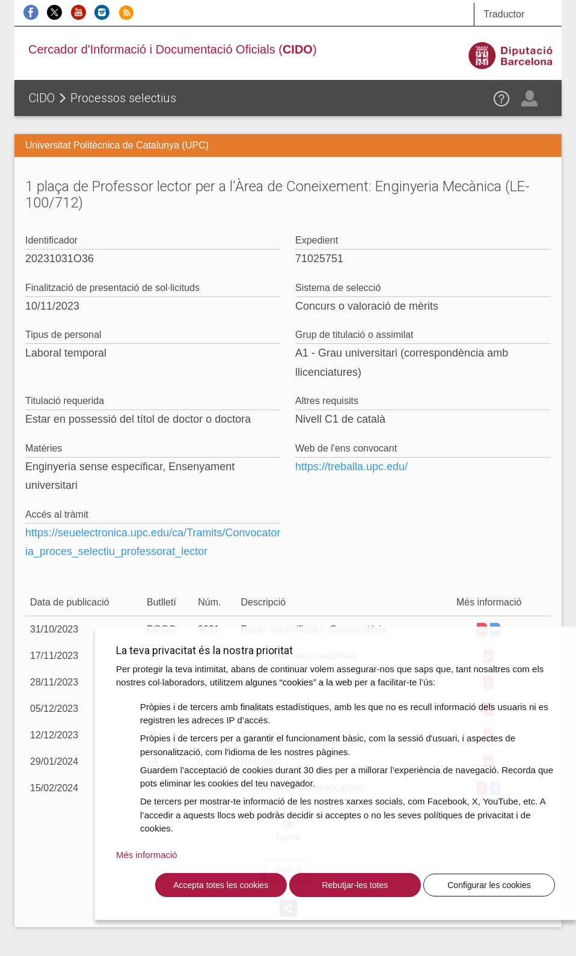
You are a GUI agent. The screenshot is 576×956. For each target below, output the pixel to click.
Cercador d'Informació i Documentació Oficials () (172, 49)
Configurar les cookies (489, 885)
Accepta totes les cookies (220, 885)
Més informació (146, 855)
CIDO (42, 98)
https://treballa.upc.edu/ (351, 467)
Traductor (503, 14)
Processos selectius (123, 98)
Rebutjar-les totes (355, 885)
